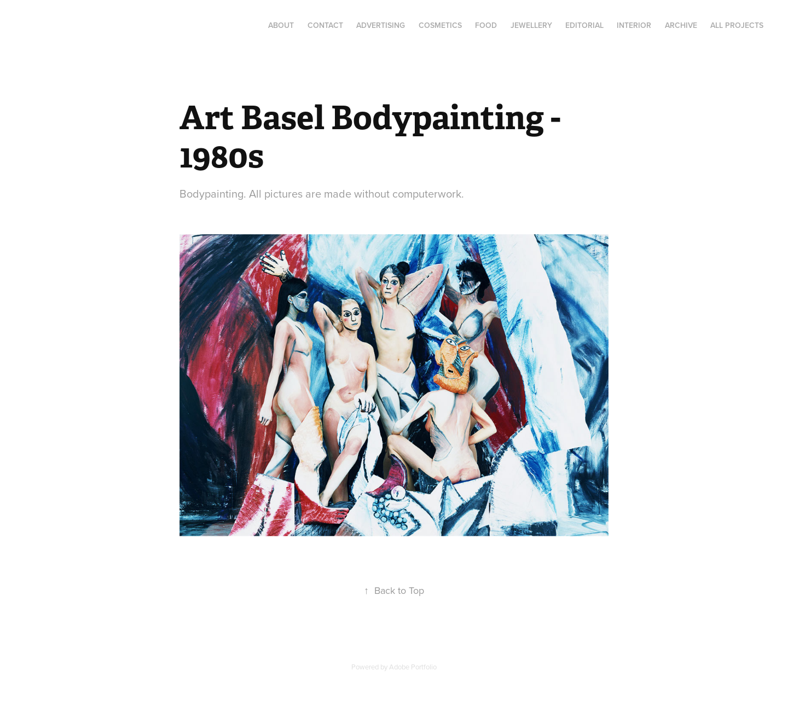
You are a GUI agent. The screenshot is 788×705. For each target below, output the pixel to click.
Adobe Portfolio (413, 667)
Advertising (380, 25)
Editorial (584, 25)
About (281, 25)
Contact (325, 25)
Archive (681, 25)
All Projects (736, 25)
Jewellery (531, 25)
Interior (634, 25)
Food (486, 25)
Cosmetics (440, 25)
